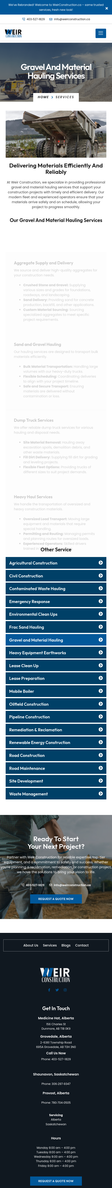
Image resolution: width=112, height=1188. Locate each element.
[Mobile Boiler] (101, 691)
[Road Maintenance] (101, 768)
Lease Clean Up (24, 665)
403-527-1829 (61, 1059)
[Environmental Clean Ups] (101, 614)
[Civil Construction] (101, 575)
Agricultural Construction (33, 563)
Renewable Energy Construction (39, 742)
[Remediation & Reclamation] (101, 729)
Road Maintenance (27, 768)
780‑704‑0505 (61, 1103)
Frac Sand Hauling (26, 627)
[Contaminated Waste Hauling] (101, 588)
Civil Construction (26, 576)
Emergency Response (29, 601)
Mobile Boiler (21, 691)
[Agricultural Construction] (101, 563)
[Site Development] (101, 781)
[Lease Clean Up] (101, 665)
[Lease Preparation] (101, 678)
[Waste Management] (101, 793)
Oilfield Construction (29, 704)
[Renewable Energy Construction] (101, 742)
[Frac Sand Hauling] (101, 627)
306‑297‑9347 (61, 1084)
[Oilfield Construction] (101, 704)
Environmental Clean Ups (33, 614)
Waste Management (28, 794)
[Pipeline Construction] (101, 716)
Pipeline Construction (29, 717)
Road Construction (27, 755)
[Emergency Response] (101, 601)
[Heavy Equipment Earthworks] (101, 652)
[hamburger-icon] (101, 33)
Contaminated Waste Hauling (37, 588)
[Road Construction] (101, 755)
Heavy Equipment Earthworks (37, 652)
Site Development (26, 781)
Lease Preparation (26, 678)
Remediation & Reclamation (35, 729)
